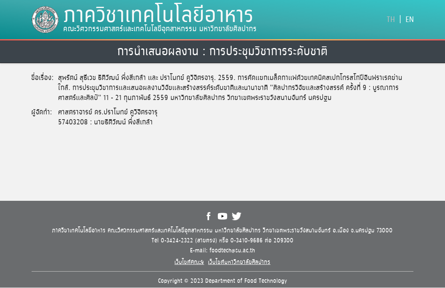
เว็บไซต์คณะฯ (189, 262)
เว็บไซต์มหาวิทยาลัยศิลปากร (239, 262)
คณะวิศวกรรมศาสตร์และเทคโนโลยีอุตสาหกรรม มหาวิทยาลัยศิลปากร (160, 29)
